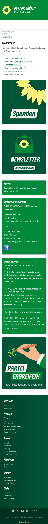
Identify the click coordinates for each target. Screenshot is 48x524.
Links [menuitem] (33, 511)
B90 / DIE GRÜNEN (25, 8)
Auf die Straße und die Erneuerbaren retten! (21, 267)
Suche (30, 517)
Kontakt (15, 517)
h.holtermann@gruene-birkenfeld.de (20, 221)
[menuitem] (7, 516)
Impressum (39, 517)
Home (7, 517)
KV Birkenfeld (8, 31)
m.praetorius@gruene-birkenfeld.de (19, 241)
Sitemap (23, 517)
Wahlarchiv (7, 37)
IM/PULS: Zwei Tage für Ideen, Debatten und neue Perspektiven (22, 290)
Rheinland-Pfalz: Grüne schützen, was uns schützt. (23, 313)
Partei (5, 34)
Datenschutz (24, 522)
